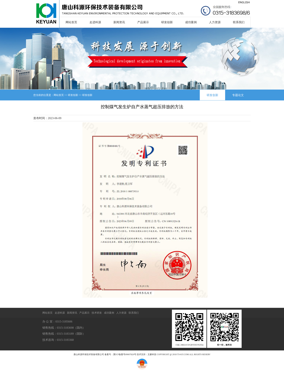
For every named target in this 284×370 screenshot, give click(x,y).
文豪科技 (152, 354)
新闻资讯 (119, 22)
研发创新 (167, 22)
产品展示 (143, 22)
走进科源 (95, 22)
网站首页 (71, 22)
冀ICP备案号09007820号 (124, 354)
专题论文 (238, 95)
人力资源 (215, 22)
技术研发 (97, 312)
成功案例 (191, 22)
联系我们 (239, 22)
